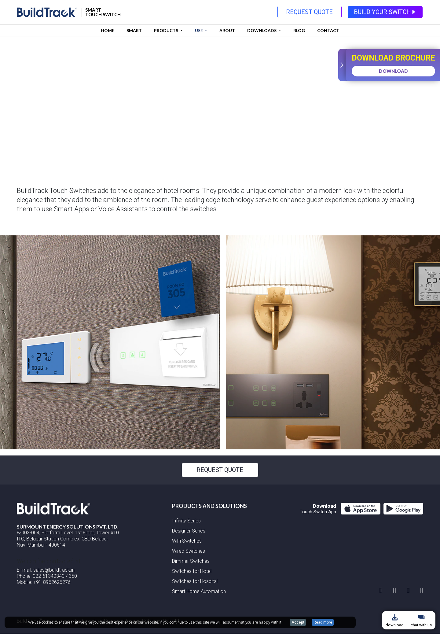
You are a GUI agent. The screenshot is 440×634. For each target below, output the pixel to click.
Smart (134, 30)
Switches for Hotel (191, 571)
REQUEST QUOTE (308, 12)
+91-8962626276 (52, 582)
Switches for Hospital (195, 581)
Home (107, 30)
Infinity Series (186, 521)
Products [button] (166, 30)
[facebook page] (394, 590)
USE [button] (199, 30)
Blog (299, 30)
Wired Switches (188, 551)
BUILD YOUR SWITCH (385, 12)
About (227, 30)
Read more (323, 622)
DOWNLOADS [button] (262, 30)
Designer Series (188, 531)
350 (73, 576)
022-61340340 (48, 576)
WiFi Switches (187, 541)
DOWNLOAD (392, 71)
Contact (328, 30)
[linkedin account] (408, 590)
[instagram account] (381, 590)
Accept (298, 622)
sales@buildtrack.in (53, 570)
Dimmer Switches (191, 561)
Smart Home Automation (199, 592)
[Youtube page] (422, 590)
